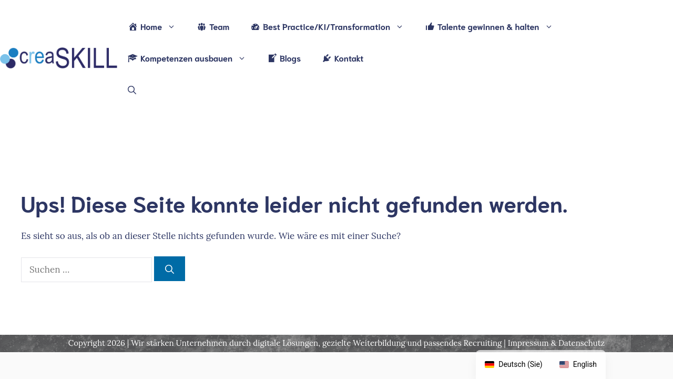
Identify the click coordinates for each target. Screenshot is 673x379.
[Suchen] (169, 269)
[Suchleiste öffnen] (132, 89)
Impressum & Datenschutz (556, 343)
